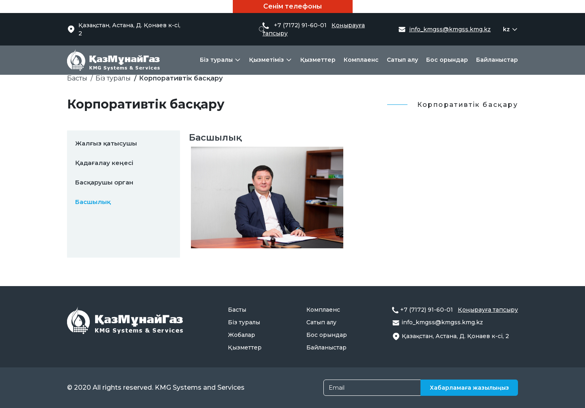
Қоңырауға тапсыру (488, 309)
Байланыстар (497, 59)
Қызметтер (318, 59)
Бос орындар (447, 59)
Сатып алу (402, 59)
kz (506, 29)
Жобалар (241, 335)
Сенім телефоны (292, 6)
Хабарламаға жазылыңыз (469, 387)
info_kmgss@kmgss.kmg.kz (450, 29)
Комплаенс (361, 59)
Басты (77, 78)
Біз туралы (216, 59)
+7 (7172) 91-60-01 (427, 309)
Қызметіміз (266, 59)
